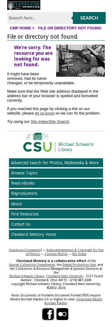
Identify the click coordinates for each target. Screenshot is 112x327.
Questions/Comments (25, 250)
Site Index (79, 254)
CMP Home (20, 28)
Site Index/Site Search (50, 121)
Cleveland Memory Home (33, 234)
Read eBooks (23, 183)
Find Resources (25, 214)
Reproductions (24, 193)
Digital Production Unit (79, 264)
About (16, 203)
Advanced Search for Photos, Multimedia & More (55, 162)
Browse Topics (24, 173)
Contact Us (20, 224)
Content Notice (56, 254)
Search (89, 18)
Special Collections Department (32, 264)
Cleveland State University (64, 276)
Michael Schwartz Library (26, 276)
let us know (44, 113)
